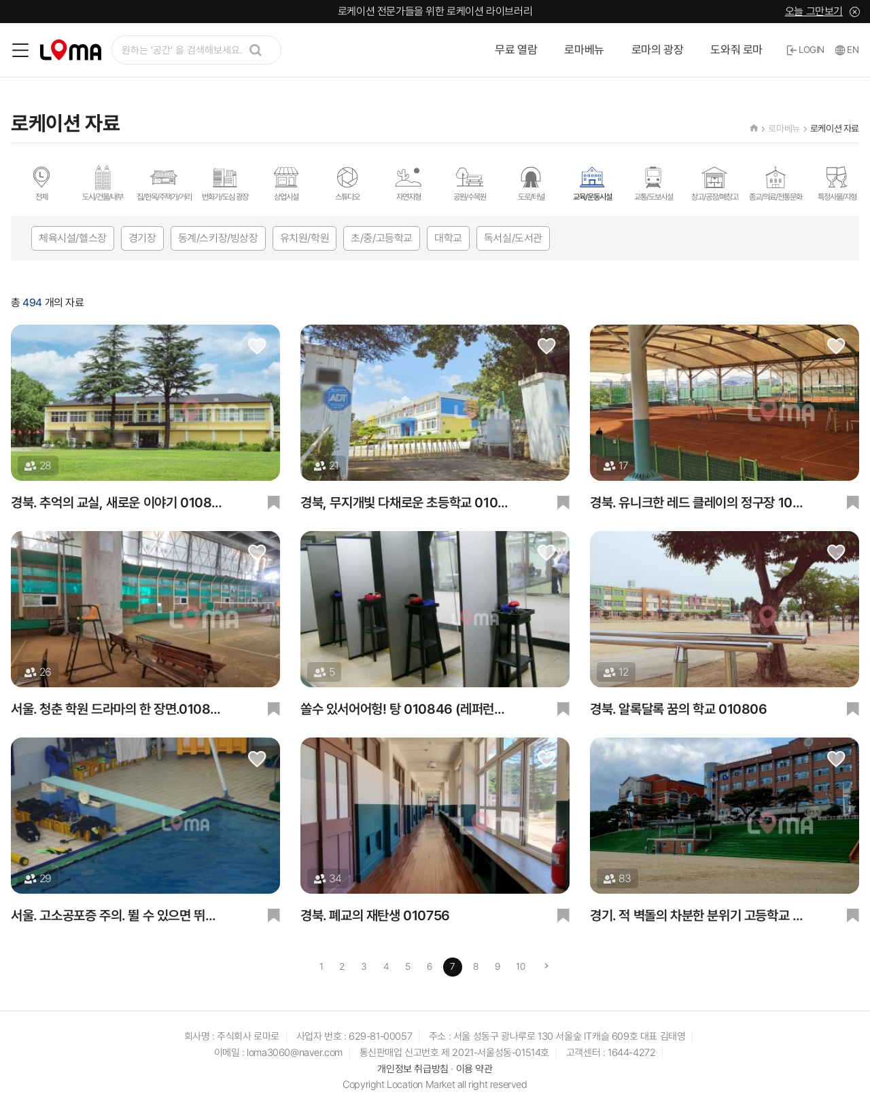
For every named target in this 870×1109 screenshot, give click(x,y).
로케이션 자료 (834, 128)
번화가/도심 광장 (225, 183)
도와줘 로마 (736, 49)
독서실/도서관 (513, 238)
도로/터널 (530, 183)
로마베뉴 (584, 49)
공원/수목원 (469, 183)
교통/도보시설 (653, 183)
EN (847, 50)
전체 (41, 183)
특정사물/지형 (837, 183)
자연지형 (408, 183)
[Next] (546, 967)
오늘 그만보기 (814, 11)
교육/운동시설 (592, 183)
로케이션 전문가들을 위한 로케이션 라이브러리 (435, 11)
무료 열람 (516, 49)
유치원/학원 (305, 238)
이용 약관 (474, 1069)
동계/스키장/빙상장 (218, 238)
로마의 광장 (657, 49)
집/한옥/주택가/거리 (164, 183)
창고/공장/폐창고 (714, 183)
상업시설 (286, 183)
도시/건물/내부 (102, 183)
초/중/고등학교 (382, 238)
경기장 (142, 238)
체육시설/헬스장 (73, 238)
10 (520, 966)
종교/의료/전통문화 (775, 183)
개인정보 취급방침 (412, 1069)
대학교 (448, 238)
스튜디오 (347, 183)
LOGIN (805, 50)
